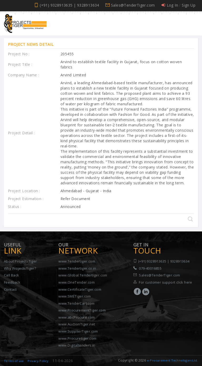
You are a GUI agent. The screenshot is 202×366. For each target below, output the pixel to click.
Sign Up (188, 5)
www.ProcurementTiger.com (82, 310)
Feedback (12, 282)
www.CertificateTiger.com (79, 289)
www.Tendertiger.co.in (77, 268)
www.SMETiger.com (74, 296)
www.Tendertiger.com (76, 261)
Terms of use (14, 361)
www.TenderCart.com (76, 303)
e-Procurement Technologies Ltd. (172, 360)
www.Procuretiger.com (77, 338)
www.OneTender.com (76, 282)
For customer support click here (165, 282)
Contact (10, 289)
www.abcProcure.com (76, 317)
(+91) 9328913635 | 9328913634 (69, 5)
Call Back (11, 275)
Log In (172, 5)
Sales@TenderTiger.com (133, 5)
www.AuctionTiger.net (76, 324)
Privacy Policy (38, 361)
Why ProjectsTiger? (20, 268)
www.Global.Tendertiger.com (82, 275)
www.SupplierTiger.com (78, 331)
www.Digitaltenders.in (76, 345)
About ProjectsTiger (20, 261)
